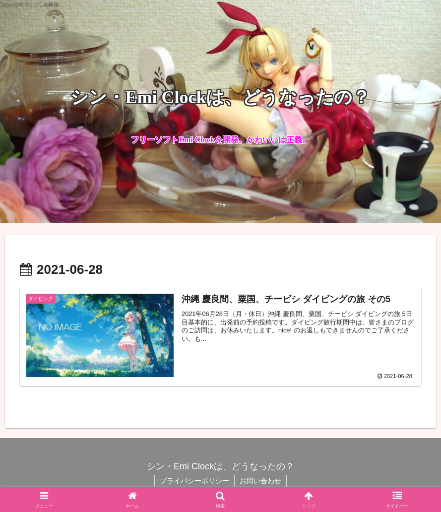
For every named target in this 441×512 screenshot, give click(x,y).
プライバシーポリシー (194, 481)
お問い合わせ (260, 481)
